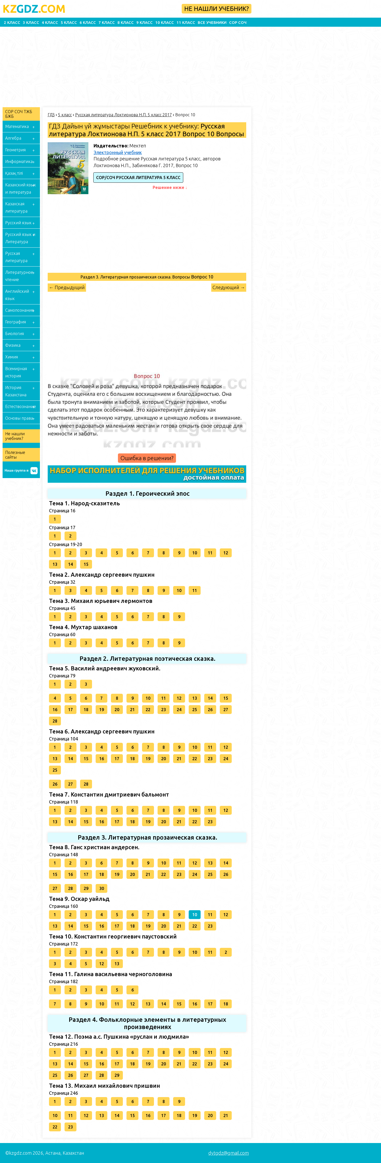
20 (117, 709)
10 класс (164, 22)
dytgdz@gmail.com (228, 1152)
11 (210, 552)
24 (179, 709)
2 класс (12, 22)
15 (86, 564)
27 (225, 709)
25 (194, 709)
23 (163, 709)
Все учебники (212, 22)
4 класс (50, 22)
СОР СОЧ (237, 22)
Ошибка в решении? (147, 458)
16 (55, 709)
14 (70, 564)
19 (101, 709)
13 (55, 564)
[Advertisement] (158, 65)
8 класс (125, 22)
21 (132, 709)
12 (225, 552)
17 (70, 709)
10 (194, 552)
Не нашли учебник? (216, 8)
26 (210, 709)
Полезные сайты (15, 454)
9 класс (144, 22)
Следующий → (229, 287)
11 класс (186, 22)
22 (148, 709)
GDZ (34, 9)
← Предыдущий (67, 287)
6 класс (88, 22)
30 (101, 888)
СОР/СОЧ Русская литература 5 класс (138, 177)
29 (86, 888)
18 (86, 709)
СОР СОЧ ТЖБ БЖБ (18, 114)
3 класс (31, 22)
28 (55, 721)
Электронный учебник (118, 152)
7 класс (106, 22)
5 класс (69, 22)
